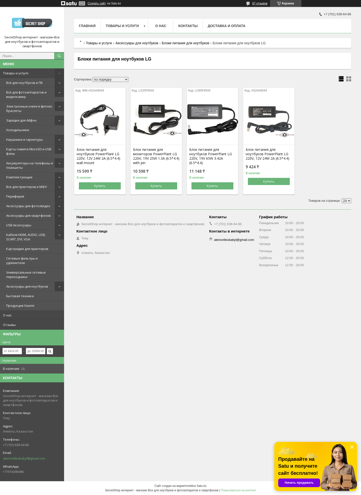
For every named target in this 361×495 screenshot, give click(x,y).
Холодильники (17, 130)
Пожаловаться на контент (238, 490)
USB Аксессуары (18, 225)
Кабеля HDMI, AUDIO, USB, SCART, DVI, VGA (26, 236)
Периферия (15, 196)
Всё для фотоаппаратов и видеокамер (26, 94)
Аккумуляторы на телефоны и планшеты (29, 165)
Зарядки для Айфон (21, 120)
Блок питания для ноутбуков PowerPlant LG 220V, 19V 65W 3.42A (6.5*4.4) (210, 156)
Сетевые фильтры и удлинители (22, 260)
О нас (7, 315)
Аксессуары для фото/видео (28, 206)
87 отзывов (259, 3)
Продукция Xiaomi (20, 305)
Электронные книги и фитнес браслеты (29, 108)
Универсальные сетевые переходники (26, 274)
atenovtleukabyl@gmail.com (24, 458)
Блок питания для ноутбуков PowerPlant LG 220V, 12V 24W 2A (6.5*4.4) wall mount (98, 156)
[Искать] (59, 56)
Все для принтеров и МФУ (26, 187)
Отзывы (9, 325)
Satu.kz (201, 486)
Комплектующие (19, 177)
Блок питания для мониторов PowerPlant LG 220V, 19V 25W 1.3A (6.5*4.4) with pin (156, 156)
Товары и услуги (15, 73)
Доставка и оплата (226, 26)
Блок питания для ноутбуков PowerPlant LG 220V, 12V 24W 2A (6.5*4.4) (267, 154)
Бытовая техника (20, 296)
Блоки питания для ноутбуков (185, 43)
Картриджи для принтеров (27, 249)
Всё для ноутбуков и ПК (24, 82)
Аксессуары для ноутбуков (27, 286)
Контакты (187, 26)
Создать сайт (97, 3)
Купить (99, 186)
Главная (87, 26)
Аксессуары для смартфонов (28, 215)
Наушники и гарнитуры (24, 139)
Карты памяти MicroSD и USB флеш (28, 151)
